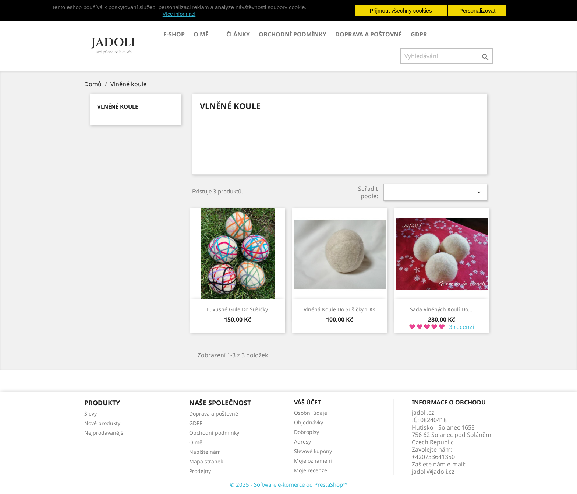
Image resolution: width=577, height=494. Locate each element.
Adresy (302, 441)
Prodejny (200, 470)
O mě (201, 34)
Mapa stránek (206, 461)
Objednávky (308, 422)
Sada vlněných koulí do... (441, 309)
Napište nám (205, 451)
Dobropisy (306, 431)
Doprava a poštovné (368, 34)
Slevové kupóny (313, 451)
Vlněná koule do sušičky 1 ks (339, 309)
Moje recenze (310, 470)
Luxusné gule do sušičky (237, 309)
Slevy (90, 413)
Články (238, 34)
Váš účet (307, 402)
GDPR (419, 34)
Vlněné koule (117, 106)
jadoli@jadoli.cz (433, 471)
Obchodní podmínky (292, 34)
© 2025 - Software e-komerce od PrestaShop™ (288, 484)
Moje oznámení (313, 460)
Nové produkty (102, 423)
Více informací (179, 14)
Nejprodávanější (104, 432)
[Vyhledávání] (446, 56)
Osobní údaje (310, 412)
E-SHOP (174, 34)
